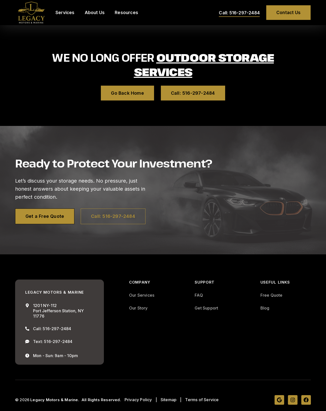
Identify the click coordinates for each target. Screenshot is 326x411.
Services (65, 12)
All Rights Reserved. (101, 399)
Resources (126, 12)
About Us (95, 12)
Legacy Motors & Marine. (54, 399)
